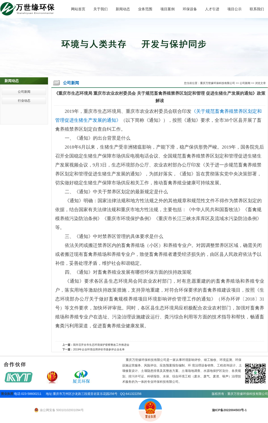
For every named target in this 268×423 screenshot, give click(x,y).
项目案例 (167, 9)
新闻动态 (123, 9)
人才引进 (212, 9)
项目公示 (234, 9)
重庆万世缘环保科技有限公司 (217, 83)
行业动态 (24, 100)
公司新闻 (24, 91)
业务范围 (145, 9)
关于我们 (100, 9)
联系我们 (257, 9)
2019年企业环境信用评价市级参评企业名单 (99, 349)
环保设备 (190, 9)
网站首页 (78, 9)
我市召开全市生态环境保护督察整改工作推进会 (101, 344)
